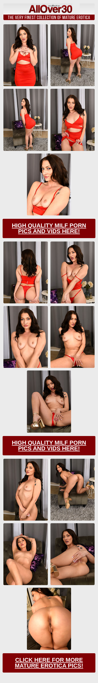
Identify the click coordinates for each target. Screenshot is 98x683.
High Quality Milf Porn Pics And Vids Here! (49, 228)
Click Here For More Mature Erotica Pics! (49, 663)
